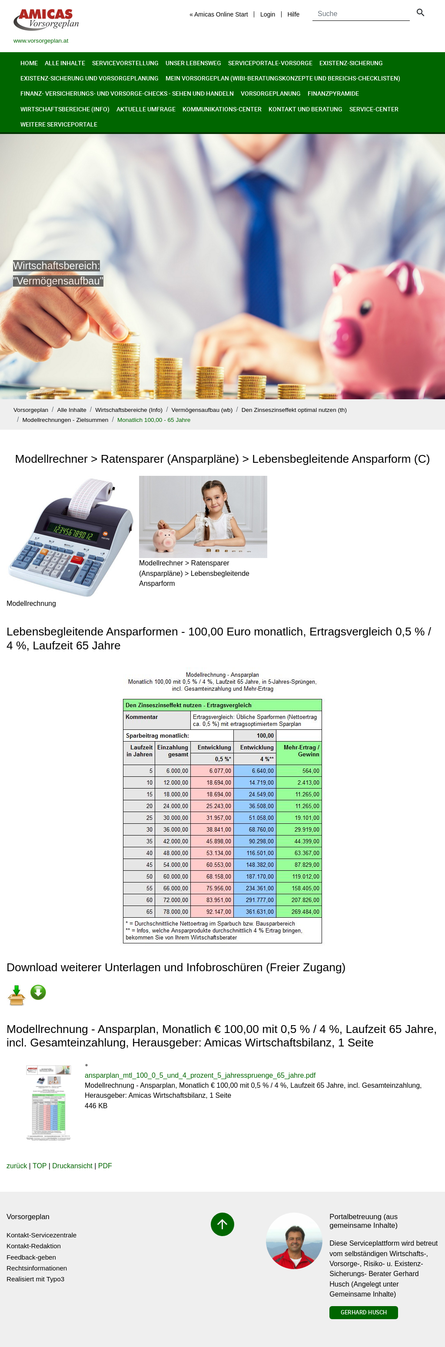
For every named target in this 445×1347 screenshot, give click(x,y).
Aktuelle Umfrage (146, 109)
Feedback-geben (31, 1257)
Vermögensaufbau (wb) (202, 410)
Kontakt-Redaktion (34, 1246)
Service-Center (374, 109)
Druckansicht (72, 1166)
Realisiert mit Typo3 (35, 1279)
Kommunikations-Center (222, 109)
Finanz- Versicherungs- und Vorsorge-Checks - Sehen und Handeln (127, 93)
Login (267, 14)
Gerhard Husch (364, 1312)
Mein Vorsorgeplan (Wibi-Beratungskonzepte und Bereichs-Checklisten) (283, 78)
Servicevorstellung (125, 63)
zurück (17, 1166)
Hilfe (293, 14)
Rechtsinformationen (37, 1268)
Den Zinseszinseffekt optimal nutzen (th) (294, 410)
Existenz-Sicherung (351, 63)
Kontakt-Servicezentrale (41, 1235)
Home (29, 63)
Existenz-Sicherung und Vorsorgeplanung (89, 78)
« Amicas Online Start (218, 14)
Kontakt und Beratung (305, 109)
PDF (105, 1166)
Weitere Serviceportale (58, 124)
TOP (39, 1166)
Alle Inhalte (65, 63)
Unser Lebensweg (193, 63)
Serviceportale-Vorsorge (270, 63)
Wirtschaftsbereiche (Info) (65, 109)
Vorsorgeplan (30, 410)
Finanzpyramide (333, 93)
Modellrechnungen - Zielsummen (65, 420)
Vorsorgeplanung (271, 93)
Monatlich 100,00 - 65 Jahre (154, 420)
